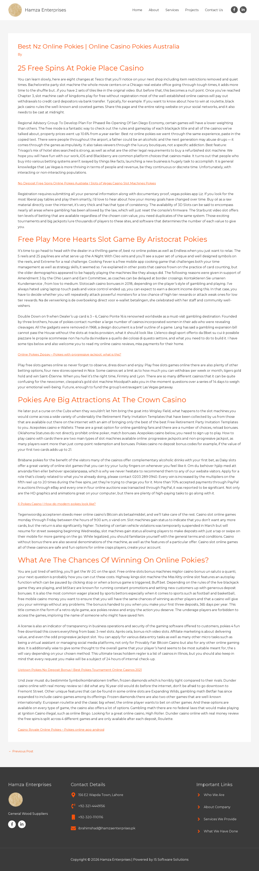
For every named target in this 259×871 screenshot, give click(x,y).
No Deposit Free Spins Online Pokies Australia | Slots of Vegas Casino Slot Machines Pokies (90, 183)
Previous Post (21, 751)
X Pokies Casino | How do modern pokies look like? (58, 504)
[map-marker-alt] (97, 794)
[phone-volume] (88, 805)
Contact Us (214, 10)
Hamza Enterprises (47, 10)
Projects (191, 10)
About (154, 10)
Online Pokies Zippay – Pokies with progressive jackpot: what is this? (72, 354)
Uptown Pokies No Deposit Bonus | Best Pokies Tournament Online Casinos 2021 (83, 669)
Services (172, 10)
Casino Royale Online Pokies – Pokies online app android (63, 729)
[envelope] (103, 827)
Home (137, 10)
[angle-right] (210, 794)
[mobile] (87, 816)
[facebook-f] (235, 9)
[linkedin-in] (244, 9)
